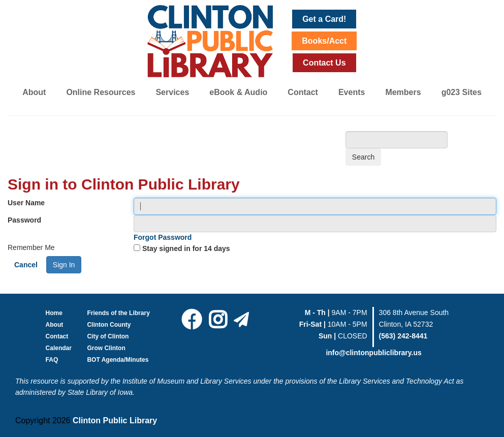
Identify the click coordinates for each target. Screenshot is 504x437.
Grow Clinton (106, 348)
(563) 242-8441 (403, 336)
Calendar (59, 348)
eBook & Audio (238, 92)
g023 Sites (462, 92)
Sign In (64, 265)
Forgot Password (163, 237)
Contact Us (324, 62)
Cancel (26, 265)
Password (24, 220)
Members (403, 92)
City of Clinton (108, 336)
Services (172, 92)
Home (54, 313)
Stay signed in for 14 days (186, 248)
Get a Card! (324, 19)
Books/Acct (324, 41)
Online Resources (100, 92)
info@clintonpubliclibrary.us (373, 353)
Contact (303, 92)
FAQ (52, 359)
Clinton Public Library (115, 420)
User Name (26, 203)
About (34, 92)
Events (351, 92)
